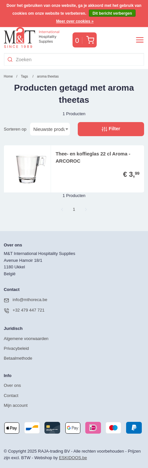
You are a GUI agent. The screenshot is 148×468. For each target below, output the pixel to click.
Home (8, 76)
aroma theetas (48, 76)
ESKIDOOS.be (73, 457)
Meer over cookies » (75, 21)
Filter (111, 129)
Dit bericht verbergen (112, 13)
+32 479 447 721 (24, 311)
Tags (24, 76)
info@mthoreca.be (25, 300)
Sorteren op (15, 129)
